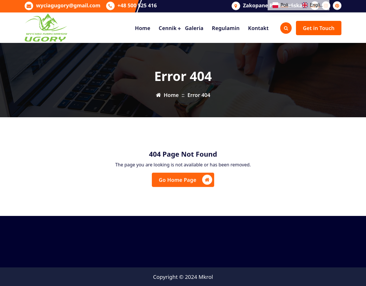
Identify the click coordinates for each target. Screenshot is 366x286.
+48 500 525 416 (137, 4)
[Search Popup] (286, 28)
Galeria (194, 28)
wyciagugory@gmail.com (68, 4)
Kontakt (258, 28)
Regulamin (226, 28)
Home (142, 28)
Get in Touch (319, 28)
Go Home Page (185, 185)
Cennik (167, 28)
